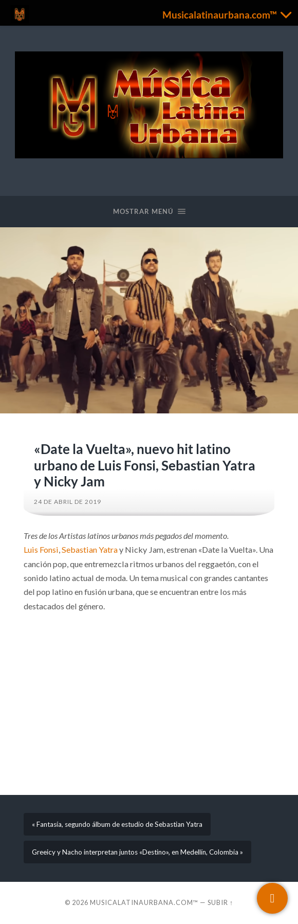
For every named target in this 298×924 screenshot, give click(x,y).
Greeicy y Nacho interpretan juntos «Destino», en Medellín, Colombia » (137, 852)
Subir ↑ (220, 902)
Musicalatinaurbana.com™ (144, 902)
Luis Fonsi (41, 549)
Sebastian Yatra (90, 549)
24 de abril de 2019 (67, 501)
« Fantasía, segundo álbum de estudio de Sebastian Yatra (117, 824)
